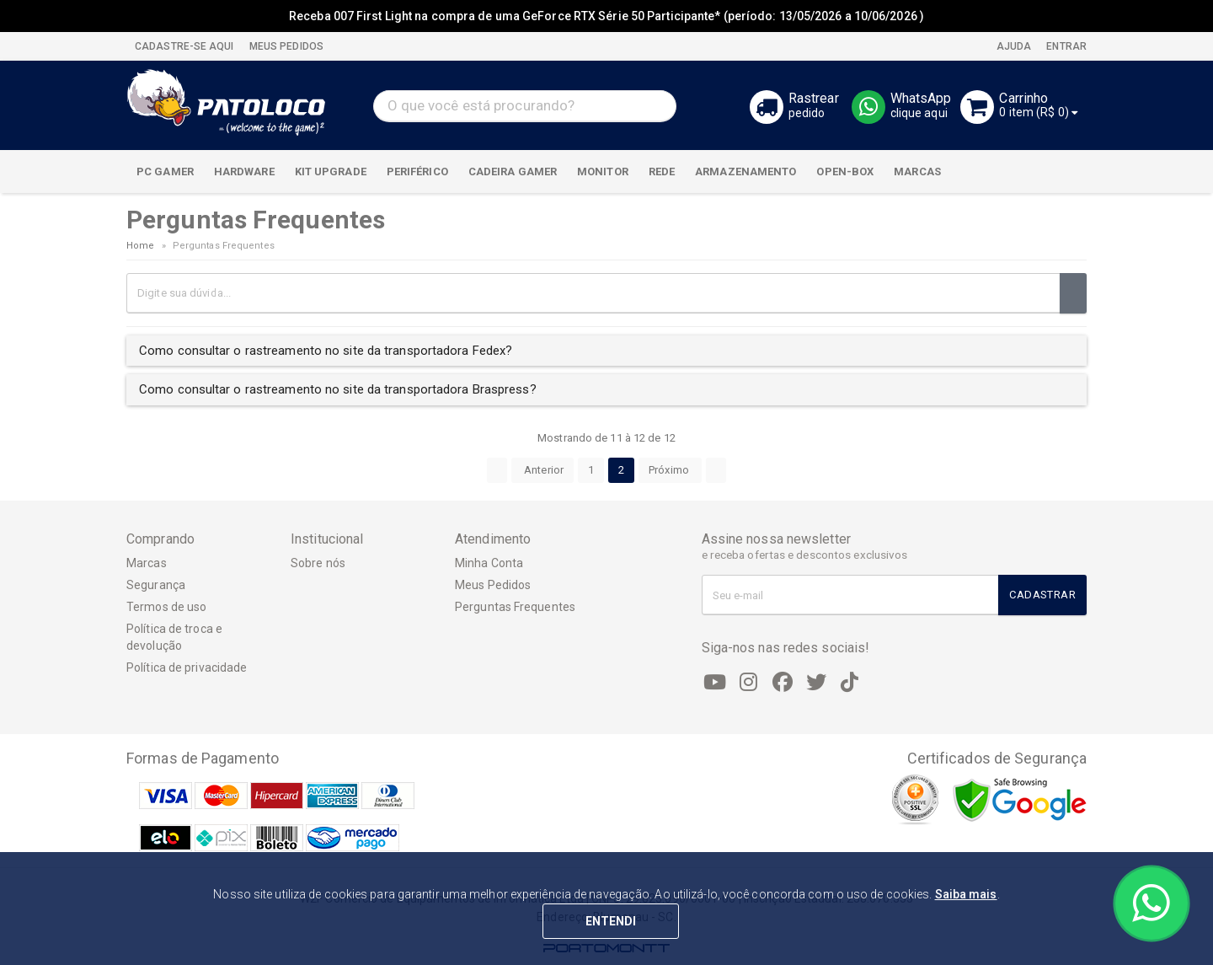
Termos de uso (166, 607)
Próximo (670, 470)
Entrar (1065, 46)
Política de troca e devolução (174, 637)
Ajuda (1013, 46)
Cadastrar (1042, 594)
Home (140, 245)
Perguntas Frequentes (515, 607)
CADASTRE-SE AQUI (184, 46)
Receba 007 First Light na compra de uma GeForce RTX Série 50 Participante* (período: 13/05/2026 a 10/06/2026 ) (606, 16)
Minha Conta (489, 563)
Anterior (542, 470)
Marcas (146, 563)
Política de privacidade (186, 667)
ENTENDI (611, 921)
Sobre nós (318, 563)
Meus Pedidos (493, 585)
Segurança (155, 585)
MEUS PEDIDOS (285, 46)
